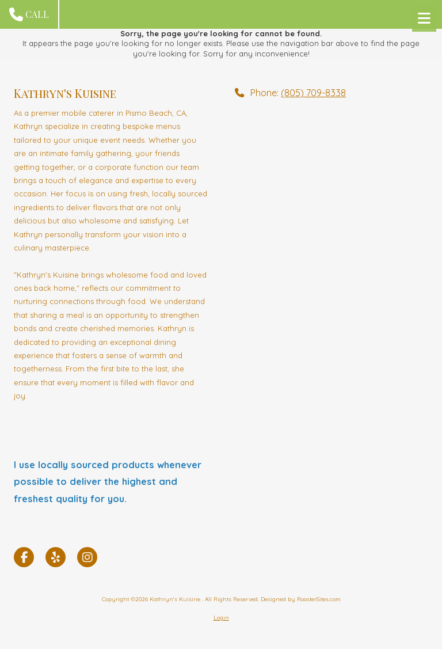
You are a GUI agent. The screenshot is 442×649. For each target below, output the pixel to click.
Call (29, 14)
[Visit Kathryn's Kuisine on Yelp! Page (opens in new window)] (55, 557)
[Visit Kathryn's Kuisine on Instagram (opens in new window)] (87, 557)
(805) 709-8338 (313, 92)
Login (221, 617)
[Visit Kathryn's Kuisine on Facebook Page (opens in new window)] (24, 557)
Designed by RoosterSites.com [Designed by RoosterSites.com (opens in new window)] (301, 599)
